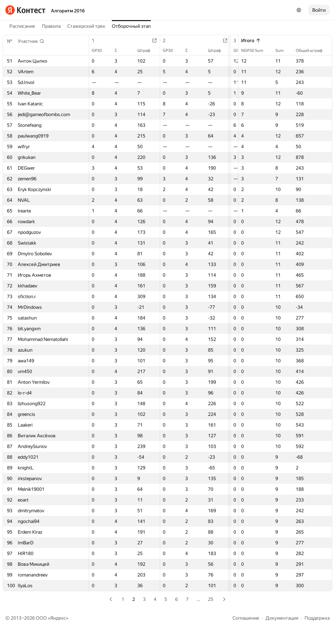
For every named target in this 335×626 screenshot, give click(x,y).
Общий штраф (312, 50)
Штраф (150, 50)
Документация (282, 618)
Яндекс (58, 618)
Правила (51, 26)
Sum (282, 50)
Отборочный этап (131, 26)
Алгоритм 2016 (68, 10)
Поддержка (317, 618)
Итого (251, 40)
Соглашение (245, 618)
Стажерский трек (86, 26)
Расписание (22, 26)
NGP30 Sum (255, 50)
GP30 (100, 50)
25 (210, 599)
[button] (31, 41)
